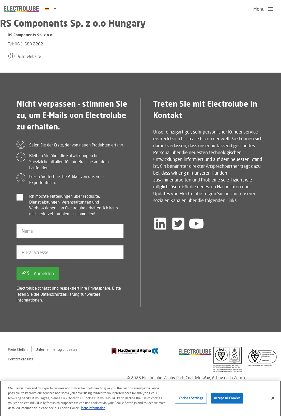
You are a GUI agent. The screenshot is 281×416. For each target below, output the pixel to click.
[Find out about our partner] (135, 351)
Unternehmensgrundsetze (56, 349)
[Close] (272, 399)
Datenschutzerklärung (60, 294)
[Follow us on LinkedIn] (160, 224)
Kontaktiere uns (20, 359)
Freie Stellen (18, 349)
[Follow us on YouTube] (196, 224)
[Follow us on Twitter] (178, 224)
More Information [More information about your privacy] (93, 409)
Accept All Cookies (227, 399)
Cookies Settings (191, 399)
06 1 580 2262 (29, 43)
